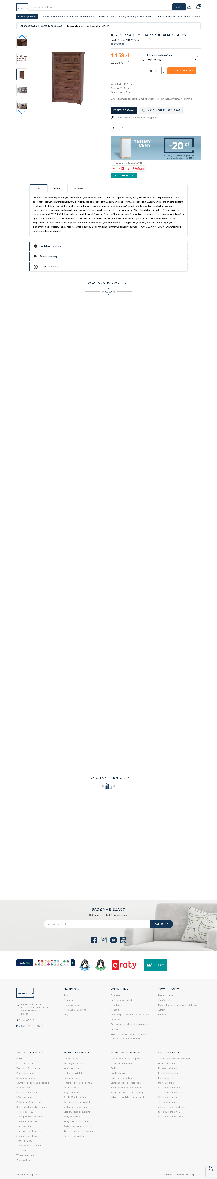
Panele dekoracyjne (168, 1073)
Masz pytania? (161, 110)
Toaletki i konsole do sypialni (78, 1131)
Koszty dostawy (123, 110)
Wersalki (21, 1150)
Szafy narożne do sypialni (77, 1121)
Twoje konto (168, 989)
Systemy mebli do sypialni (77, 1102)
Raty (66, 995)
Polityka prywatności (121, 1000)
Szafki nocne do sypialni (76, 1107)
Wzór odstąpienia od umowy (125, 1039)
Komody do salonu (25, 1073)
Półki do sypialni (72, 1087)
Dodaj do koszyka (181, 70)
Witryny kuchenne (167, 1097)
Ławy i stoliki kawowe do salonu (32, 1083)
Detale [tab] (57, 188)
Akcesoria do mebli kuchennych (174, 1059)
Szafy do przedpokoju (122, 1078)
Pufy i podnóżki (71, 1092)
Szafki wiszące (118, 1073)
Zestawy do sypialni (74, 1136)
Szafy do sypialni (72, 1116)
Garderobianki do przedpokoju (126, 1059)
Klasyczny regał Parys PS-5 (37, 427)
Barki (19, 1059)
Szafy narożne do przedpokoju (126, 1087)
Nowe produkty (71, 1005)
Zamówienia (164, 1000)
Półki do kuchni (166, 1078)
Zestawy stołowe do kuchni (172, 1107)
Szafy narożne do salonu (28, 1145)
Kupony (162, 1014)
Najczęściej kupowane (75, 1010)
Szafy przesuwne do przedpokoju (127, 1092)
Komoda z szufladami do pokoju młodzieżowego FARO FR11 (179, 845)
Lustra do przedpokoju (122, 1063)
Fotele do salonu (25, 1063)
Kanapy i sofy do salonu (28, 1068)
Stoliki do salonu (24, 1112)
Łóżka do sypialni (72, 1078)
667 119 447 (27, 1020)
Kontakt (115, 1010)
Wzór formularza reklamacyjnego (128, 1034)
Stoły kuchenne (166, 1083)
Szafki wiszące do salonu (29, 1136)
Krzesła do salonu (25, 1078)
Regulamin (116, 1005)
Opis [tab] (38, 188)
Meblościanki (23, 1087)
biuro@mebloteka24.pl (32, 1026)
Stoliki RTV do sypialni (75, 1097)
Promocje (69, 1000)
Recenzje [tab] (78, 188)
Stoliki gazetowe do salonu (30, 1116)
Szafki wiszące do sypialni (77, 1112)
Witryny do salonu (25, 1155)
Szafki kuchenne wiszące (170, 1092)
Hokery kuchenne (167, 1063)
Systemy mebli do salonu (29, 1131)
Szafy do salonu (24, 1141)
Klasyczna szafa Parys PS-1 (37, 347)
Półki (113, 1068)
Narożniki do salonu (26, 1092)
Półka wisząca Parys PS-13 (169, 506)
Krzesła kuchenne (167, 1068)
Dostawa (115, 995)
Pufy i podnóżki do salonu (29, 1102)
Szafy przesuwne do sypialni (78, 1126)
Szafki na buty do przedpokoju (126, 1083)
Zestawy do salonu (26, 1160)
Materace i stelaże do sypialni (79, 1083)
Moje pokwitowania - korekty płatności (177, 1005)
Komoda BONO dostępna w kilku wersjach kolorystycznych (37, 845)
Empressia (35, 1174)
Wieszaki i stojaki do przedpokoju (128, 1097)
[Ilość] (158, 70)
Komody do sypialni (74, 1063)
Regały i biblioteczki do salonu (31, 1107)
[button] (22, 112)
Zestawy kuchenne (167, 1102)
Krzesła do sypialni (73, 1068)
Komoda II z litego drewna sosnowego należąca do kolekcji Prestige (131, 845)
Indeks (114, 40)
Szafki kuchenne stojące (170, 1087)
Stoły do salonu (24, 1126)
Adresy (161, 1010)
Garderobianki (71, 1059)
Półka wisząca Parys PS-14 (37, 586)
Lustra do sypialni (73, 1073)
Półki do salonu (24, 1097)
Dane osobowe (165, 995)
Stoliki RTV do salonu (27, 1121)
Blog (66, 1014)
